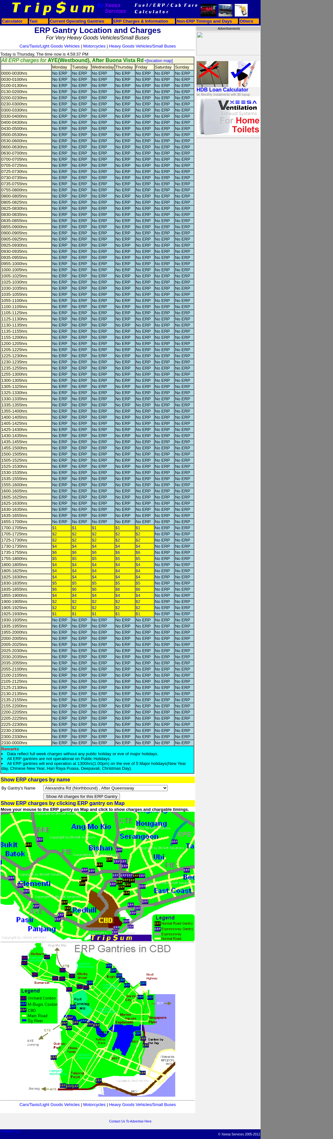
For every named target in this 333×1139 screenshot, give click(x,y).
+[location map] (158, 60)
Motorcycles (94, 46)
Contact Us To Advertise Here (130, 1121)
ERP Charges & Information (140, 21)
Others (246, 21)
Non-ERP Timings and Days (204, 21)
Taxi (33, 21)
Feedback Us (9, 1131)
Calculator (12, 21)
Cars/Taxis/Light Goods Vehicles (49, 46)
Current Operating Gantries (77, 21)
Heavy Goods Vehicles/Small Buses (142, 46)
